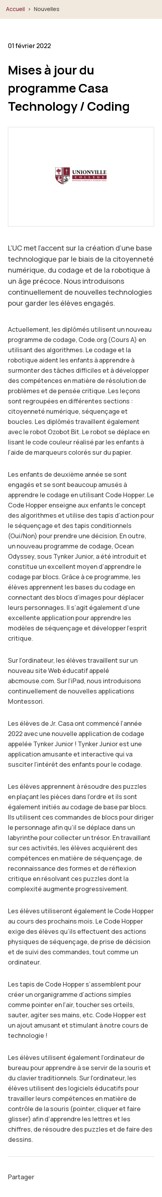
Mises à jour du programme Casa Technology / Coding (69, 87)
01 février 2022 (29, 45)
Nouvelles (47, 9)
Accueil (15, 9)
